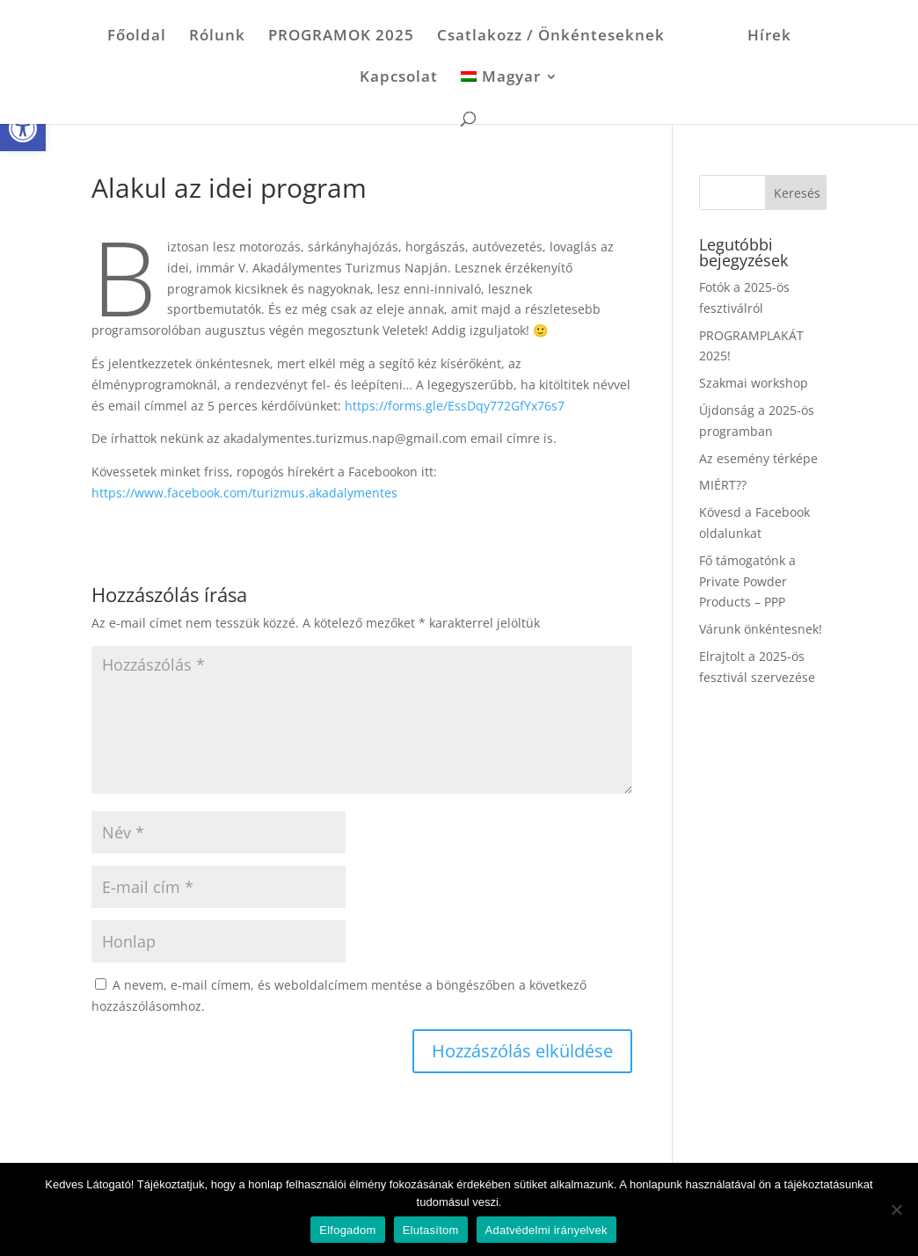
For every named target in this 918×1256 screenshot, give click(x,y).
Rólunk (217, 37)
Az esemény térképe (758, 458)
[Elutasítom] (896, 1209)
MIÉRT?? (723, 484)
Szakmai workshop (753, 382)
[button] (23, 128)
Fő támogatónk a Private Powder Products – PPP (747, 581)
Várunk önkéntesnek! (760, 629)
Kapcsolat (399, 78)
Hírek (769, 37)
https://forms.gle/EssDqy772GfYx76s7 (455, 405)
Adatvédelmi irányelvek (546, 1230)
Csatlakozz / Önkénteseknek (551, 37)
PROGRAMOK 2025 (341, 37)
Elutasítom (431, 1230)
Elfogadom (347, 1230)
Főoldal (136, 37)
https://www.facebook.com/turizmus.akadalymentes (244, 492)
